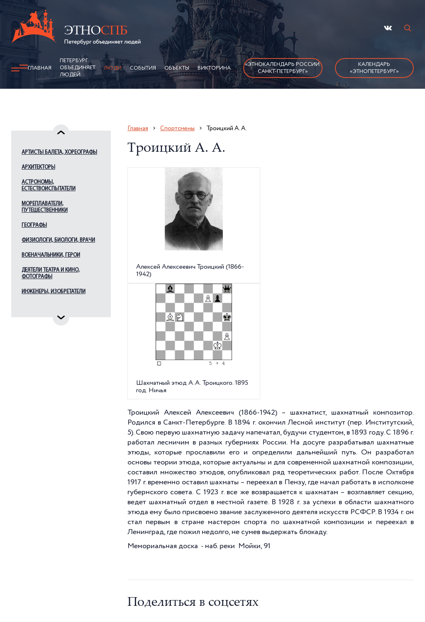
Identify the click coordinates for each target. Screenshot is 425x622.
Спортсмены (177, 128)
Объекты (176, 68)
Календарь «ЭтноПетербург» (374, 68)
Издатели (34, 306)
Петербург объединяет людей (77, 68)
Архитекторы (38, 167)
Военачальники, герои (51, 255)
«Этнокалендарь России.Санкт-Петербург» (283, 68)
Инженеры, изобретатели (53, 291)
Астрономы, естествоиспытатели (49, 186)
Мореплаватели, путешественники (45, 207)
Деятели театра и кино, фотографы (51, 273)
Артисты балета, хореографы (59, 152)
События (143, 68)
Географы (34, 225)
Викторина (214, 68)
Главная (39, 68)
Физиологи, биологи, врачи (58, 240)
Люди (113, 68)
